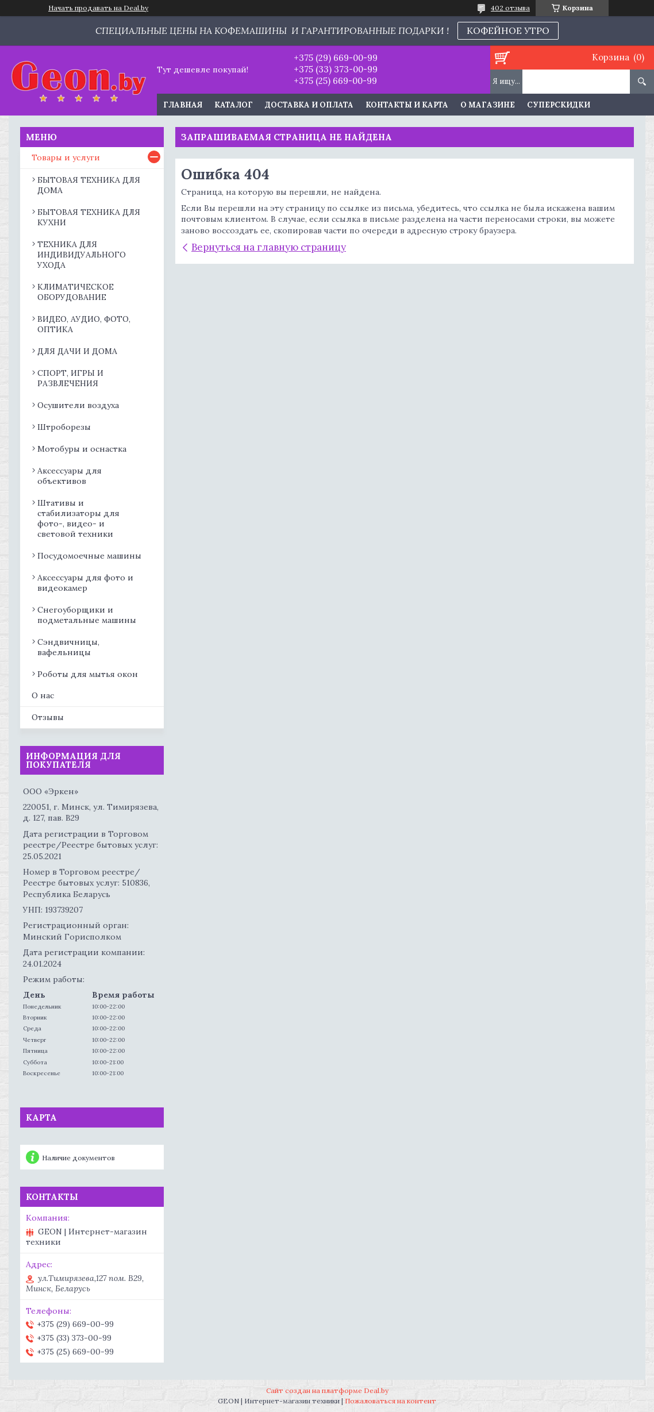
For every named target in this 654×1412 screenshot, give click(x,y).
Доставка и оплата (309, 105)
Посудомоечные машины (89, 556)
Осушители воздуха (78, 405)
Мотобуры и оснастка (81, 449)
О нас (43, 695)
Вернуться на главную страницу (268, 247)
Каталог (233, 105)
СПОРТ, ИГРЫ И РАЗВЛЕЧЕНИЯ (70, 378)
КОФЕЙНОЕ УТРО (508, 30)
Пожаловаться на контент (390, 1400)
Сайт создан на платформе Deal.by (327, 1390)
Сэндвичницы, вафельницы (68, 647)
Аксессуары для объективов (69, 475)
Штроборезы (64, 427)
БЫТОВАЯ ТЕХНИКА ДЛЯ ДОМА (88, 185)
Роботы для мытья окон (87, 674)
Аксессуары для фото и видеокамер (85, 582)
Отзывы (48, 717)
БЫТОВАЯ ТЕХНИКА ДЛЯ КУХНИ (88, 217)
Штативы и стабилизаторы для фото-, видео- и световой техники (78, 518)
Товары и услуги (66, 157)
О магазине (487, 105)
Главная (182, 105)
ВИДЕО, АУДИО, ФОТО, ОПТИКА (83, 324)
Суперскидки (558, 105)
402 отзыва (510, 7)
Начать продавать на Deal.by (98, 8)
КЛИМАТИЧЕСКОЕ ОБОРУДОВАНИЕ (75, 292)
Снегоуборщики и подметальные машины (86, 615)
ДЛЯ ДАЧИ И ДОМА (77, 351)
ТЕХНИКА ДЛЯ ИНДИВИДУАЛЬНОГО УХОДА (81, 254)
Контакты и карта (407, 105)
